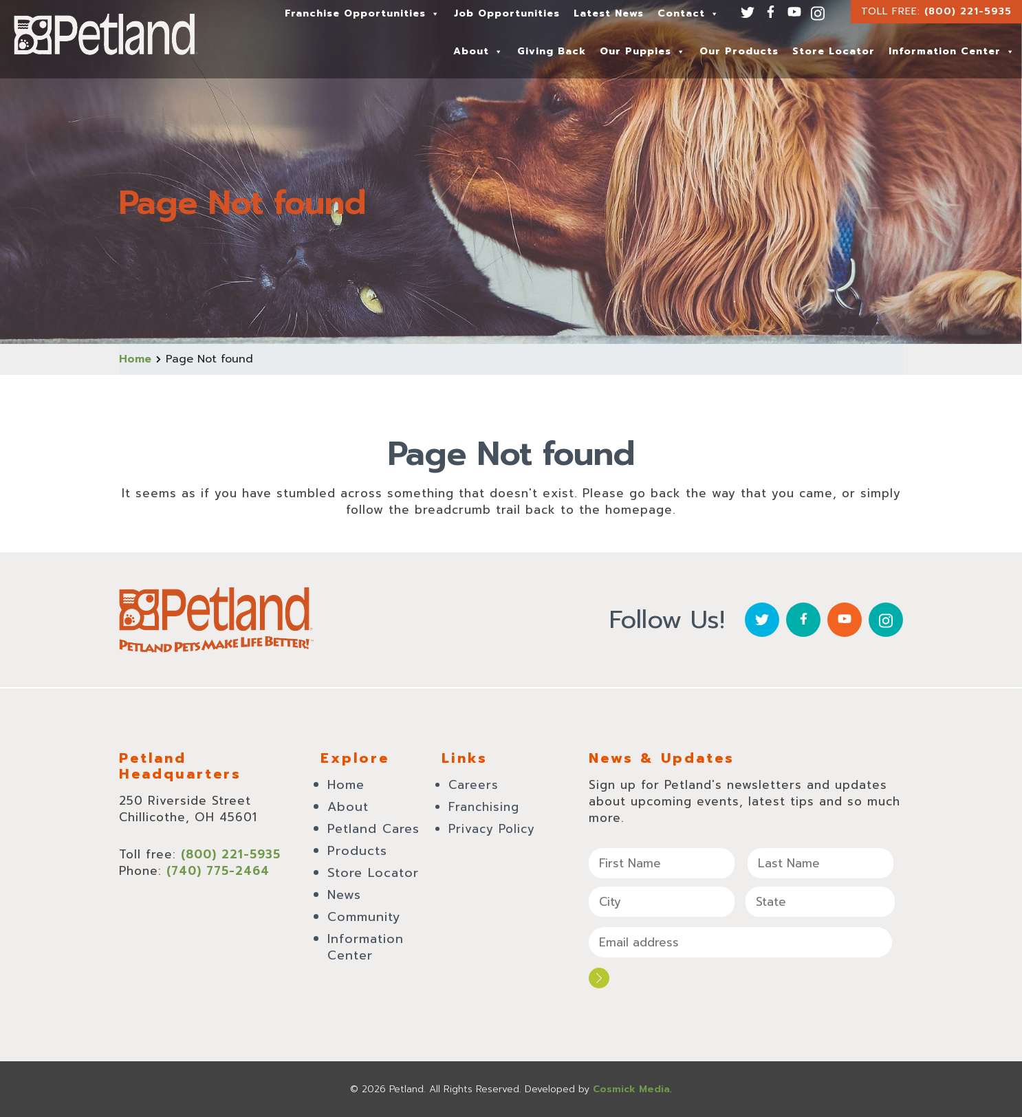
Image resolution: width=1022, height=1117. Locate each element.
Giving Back (551, 51)
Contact (688, 13)
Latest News (609, 13)
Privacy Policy (491, 829)
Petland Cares (373, 828)
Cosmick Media (631, 1089)
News (344, 894)
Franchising (483, 807)
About (478, 51)
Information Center (952, 51)
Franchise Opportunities (362, 13)
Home (135, 359)
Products (357, 850)
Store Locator (833, 51)
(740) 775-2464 (218, 871)
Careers (473, 785)
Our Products (739, 51)
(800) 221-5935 (968, 11)
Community (364, 916)
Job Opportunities (507, 13)
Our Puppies (643, 51)
